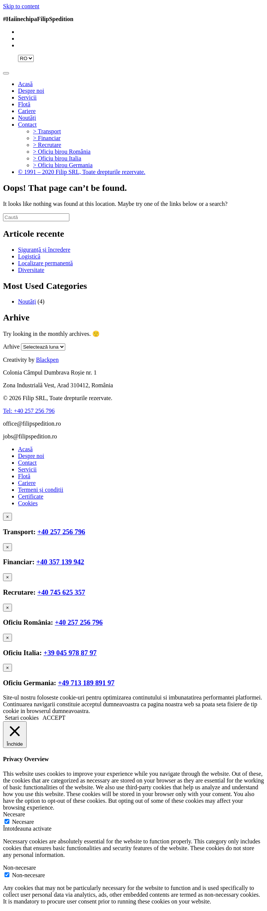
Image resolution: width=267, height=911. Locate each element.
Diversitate (31, 270)
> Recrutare (47, 145)
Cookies (28, 503)
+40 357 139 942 (60, 562)
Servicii (27, 97)
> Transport (47, 131)
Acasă (25, 84)
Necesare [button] (14, 814)
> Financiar (46, 138)
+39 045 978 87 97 (70, 653)
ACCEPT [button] (53, 718)
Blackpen (47, 360)
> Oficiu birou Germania (63, 165)
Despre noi (31, 91)
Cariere (27, 111)
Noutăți (27, 118)
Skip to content (21, 6)
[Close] (7, 517)
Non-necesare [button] (19, 867)
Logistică (29, 256)
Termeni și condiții (40, 489)
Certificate (31, 496)
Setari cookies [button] (22, 718)
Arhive (11, 346)
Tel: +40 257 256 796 (29, 411)
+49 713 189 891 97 (86, 683)
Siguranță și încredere (44, 249)
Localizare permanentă (45, 263)
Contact (27, 124)
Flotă (24, 104)
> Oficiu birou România (61, 151)
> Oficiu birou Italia (57, 158)
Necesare (23, 822)
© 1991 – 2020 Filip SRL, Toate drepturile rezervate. (82, 172)
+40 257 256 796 (62, 532)
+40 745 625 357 (62, 592)
